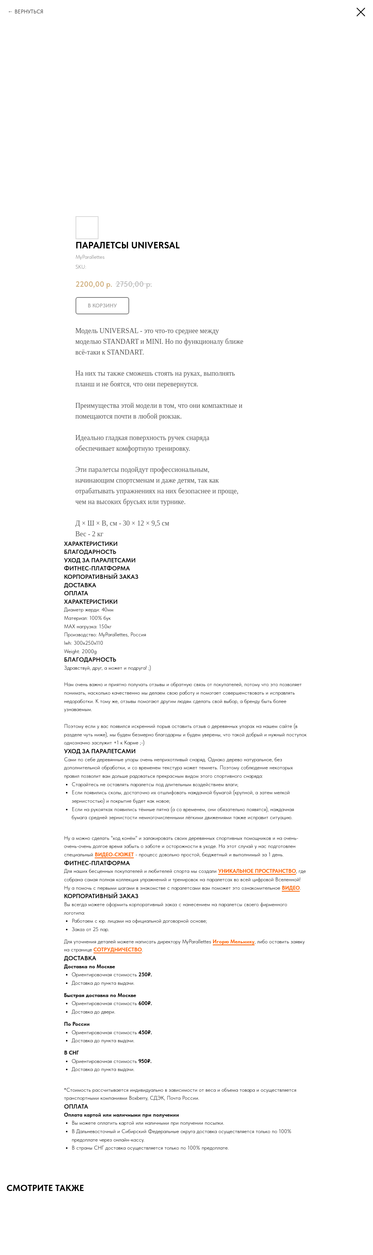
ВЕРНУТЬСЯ (29, 11)
